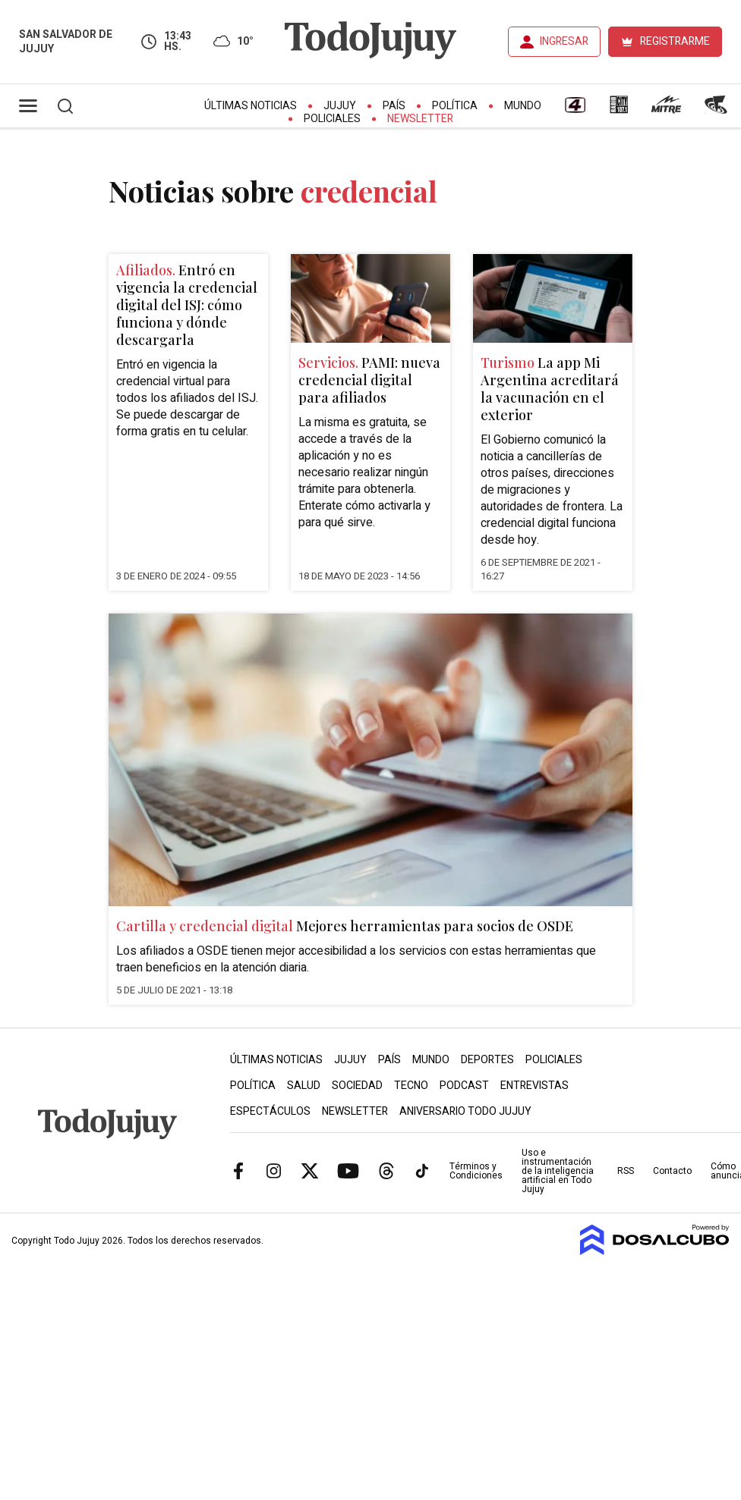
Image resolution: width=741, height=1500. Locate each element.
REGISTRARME (675, 41)
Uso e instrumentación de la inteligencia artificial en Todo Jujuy (558, 1171)
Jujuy (339, 106)
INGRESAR (564, 41)
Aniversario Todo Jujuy (465, 1111)
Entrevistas (534, 1086)
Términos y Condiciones (476, 1171)
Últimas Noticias (250, 106)
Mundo (522, 106)
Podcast (464, 1086)
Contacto (672, 1171)
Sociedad (357, 1086)
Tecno (411, 1086)
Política (455, 106)
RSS (625, 1171)
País (394, 106)
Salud (303, 1086)
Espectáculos (270, 1111)
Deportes (487, 1060)
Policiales (332, 119)
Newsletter (420, 119)
